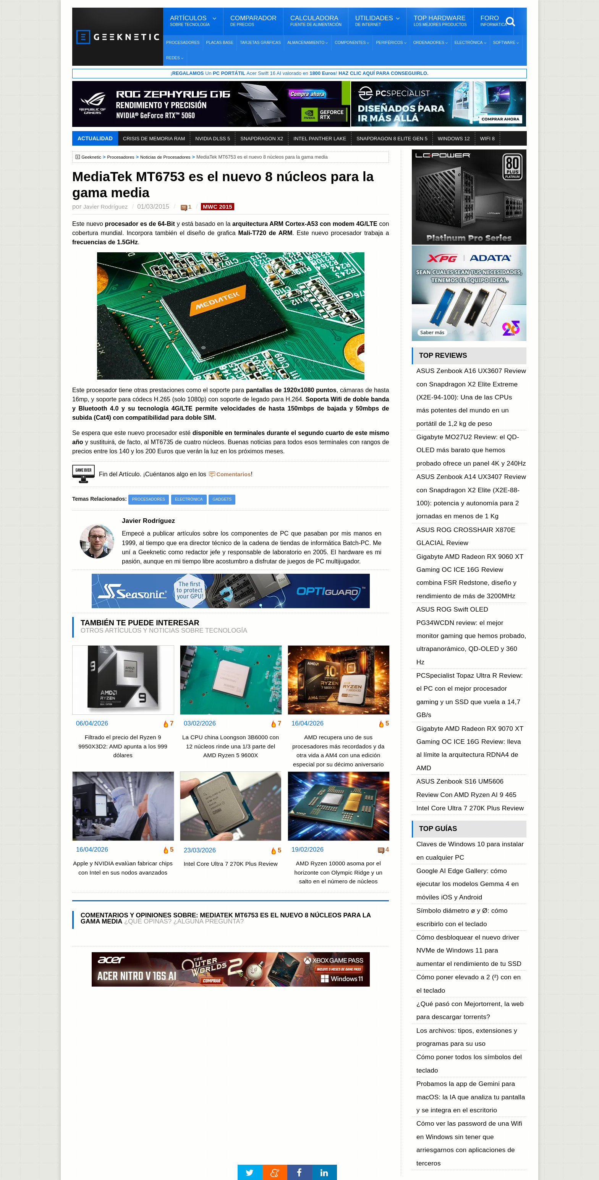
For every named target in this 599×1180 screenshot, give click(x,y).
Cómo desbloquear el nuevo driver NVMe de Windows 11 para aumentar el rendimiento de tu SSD (470, 715)
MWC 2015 (223, 207)
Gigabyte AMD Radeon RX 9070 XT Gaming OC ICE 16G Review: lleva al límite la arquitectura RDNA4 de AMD (465, 582)
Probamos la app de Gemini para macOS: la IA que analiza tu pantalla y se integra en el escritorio (471, 810)
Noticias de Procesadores (172, 157)
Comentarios (235, 475)
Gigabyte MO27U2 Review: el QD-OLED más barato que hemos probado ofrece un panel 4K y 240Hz (471, 411)
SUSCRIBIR (422, 1125)
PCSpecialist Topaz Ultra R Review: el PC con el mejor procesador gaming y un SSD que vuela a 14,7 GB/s (470, 556)
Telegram (421, 1084)
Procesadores (183, 43)
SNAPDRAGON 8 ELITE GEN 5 (391, 139)
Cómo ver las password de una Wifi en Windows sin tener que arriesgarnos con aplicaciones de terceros (468, 835)
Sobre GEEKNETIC (111, 1044)
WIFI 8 (487, 139)
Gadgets (229, 500)
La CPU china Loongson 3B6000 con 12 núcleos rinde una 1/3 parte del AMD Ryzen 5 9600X (230, 747)
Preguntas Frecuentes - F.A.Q (125, 1071)
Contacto (97, 1084)
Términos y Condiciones (117, 1058)
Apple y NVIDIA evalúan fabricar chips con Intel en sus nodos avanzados (123, 873)
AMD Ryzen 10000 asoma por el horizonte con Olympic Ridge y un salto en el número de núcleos (338, 873)
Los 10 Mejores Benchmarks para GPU (296, 1146)
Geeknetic (93, 157)
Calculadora (316, 21)
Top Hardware (440, 21)
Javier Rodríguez (107, 207)
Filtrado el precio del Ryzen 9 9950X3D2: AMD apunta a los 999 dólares (123, 747)
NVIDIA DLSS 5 (212, 139)
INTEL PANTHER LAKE (319, 139)
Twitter (418, 1058)
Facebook (422, 1044)
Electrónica (193, 500)
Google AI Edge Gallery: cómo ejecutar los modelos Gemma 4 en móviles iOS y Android (468, 673)
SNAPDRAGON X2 (261, 139)
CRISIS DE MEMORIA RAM (154, 139)
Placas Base (219, 43)
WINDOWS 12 (454, 139)
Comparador (253, 21)
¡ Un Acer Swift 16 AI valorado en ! (299, 74)
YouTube (421, 1071)
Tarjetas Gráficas (260, 43)
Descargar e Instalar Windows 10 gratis (296, 1066)
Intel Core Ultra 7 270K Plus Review (230, 870)
